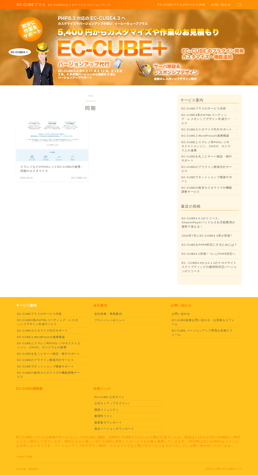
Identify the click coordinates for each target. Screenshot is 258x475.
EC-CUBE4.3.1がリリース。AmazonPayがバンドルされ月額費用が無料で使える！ (208, 222)
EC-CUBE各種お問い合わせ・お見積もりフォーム (203, 322)
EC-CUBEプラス (30, 4)
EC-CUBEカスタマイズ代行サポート (206, 129)
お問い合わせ (221, 4)
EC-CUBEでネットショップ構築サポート (206, 179)
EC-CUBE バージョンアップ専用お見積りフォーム (202, 332)
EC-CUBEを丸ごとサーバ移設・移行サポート (206, 158)
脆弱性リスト (103, 416)
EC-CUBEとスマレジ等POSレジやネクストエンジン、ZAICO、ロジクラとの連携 (206, 146)
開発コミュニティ (106, 409)
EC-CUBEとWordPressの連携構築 (205, 135)
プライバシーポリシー (109, 320)
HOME (21, 456)
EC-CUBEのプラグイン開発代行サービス (206, 169)
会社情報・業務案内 (108, 313)
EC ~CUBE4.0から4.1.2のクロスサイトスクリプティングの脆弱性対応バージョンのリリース (209, 267)
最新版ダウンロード (108, 422)
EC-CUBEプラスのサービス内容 (181, 4)
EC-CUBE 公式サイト (109, 397)
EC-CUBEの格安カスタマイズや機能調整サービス (206, 189)
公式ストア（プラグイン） (112, 403)
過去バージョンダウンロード (114, 428)
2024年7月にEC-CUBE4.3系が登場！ (207, 235)
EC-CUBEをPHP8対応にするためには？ (209, 244)
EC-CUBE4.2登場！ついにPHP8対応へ (209, 253)
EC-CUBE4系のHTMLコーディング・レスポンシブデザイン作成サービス (205, 119)
